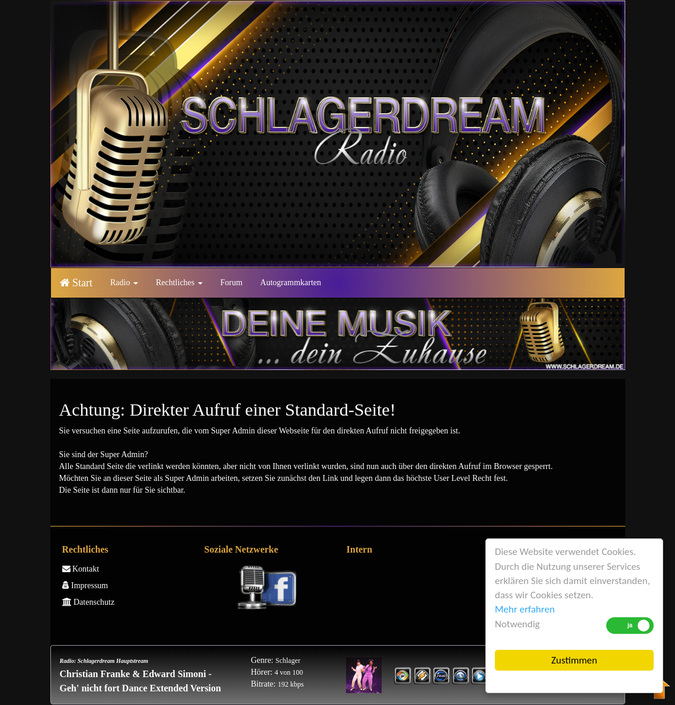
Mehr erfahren (525, 609)
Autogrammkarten (290, 282)
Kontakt (81, 568)
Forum (231, 282)
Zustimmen (574, 660)
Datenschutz (88, 602)
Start (76, 283)
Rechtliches (179, 282)
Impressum (85, 585)
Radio (124, 282)
